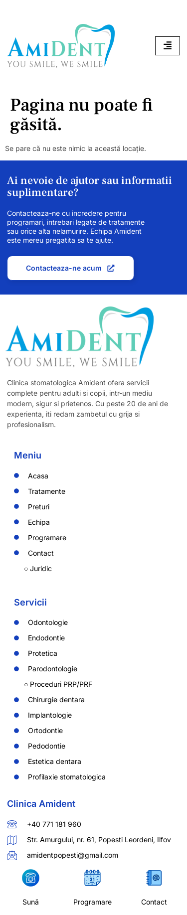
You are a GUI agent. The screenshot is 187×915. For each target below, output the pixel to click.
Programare (92, 902)
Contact (154, 902)
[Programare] (92, 878)
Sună (30, 902)
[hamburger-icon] (167, 45)
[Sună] (30, 878)
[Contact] (154, 878)
